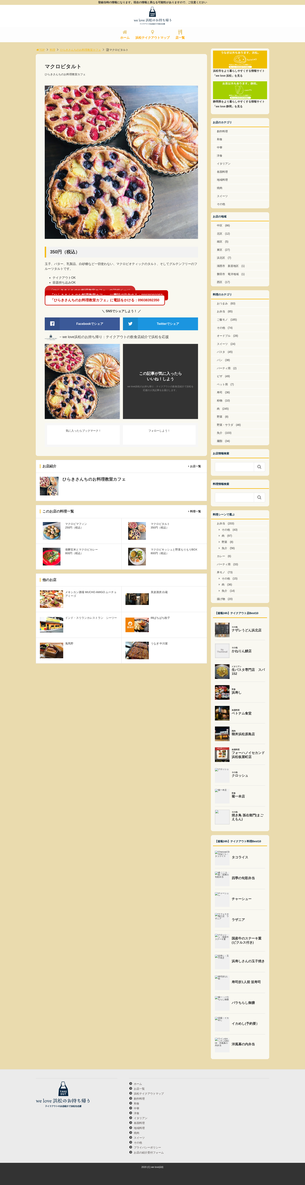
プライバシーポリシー (147, 1147)
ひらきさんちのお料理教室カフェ (80, 49)
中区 (219, 225)
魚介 (219, 432)
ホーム (125, 37)
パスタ (221, 351)
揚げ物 (221, 598)
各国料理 (222, 171)
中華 (219, 147)
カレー (221, 556)
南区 (219, 241)
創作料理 (222, 131)
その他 (221, 204)
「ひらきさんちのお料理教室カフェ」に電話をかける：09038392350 (104, 300)
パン (219, 360)
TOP (40, 49)
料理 (52, 49)
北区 (219, 233)
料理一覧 (195, 511)
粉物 (219, 400)
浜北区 (221, 257)
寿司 (219, 392)
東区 (219, 249)
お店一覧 (195, 466)
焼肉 (219, 187)
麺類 (219, 441)
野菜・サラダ (225, 424)
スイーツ (222, 196)
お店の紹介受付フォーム (149, 1152)
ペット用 (222, 384)
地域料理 (222, 179)
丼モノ (221, 572)
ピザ (219, 376)
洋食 (219, 155)
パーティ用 (224, 368)
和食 (219, 139)
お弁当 (221, 311)
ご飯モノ (222, 319)
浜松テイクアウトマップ (152, 37)
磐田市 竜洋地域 (228, 274)
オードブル (224, 335)
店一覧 (180, 37)
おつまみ (222, 303)
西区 (219, 282)
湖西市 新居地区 (228, 265)
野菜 (219, 416)
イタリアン (224, 163)
